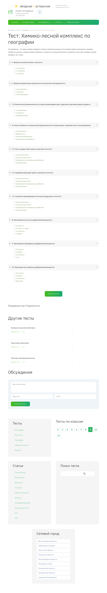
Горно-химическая (21, 154)
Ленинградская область (47, 531)
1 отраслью (19, 72)
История (18, 460)
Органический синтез (22, 156)
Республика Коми (45, 536)
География (25, 29)
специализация (20, 88)
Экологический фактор (23, 135)
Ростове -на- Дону (21, 227)
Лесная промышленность (81, 328)
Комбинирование (21, 114)
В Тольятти (19, 225)
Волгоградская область (47, 513)
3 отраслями (19, 70)
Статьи (58, 21)
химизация (18, 91)
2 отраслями (19, 67)
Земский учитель (21, 480)
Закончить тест (53, 293)
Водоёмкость (19, 133)
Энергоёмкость (20, 130)
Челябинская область (46, 545)
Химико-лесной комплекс (18, 328)
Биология (18, 407)
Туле (16, 256)
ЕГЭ (16, 485)
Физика (18, 422)
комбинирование (21, 93)
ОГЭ (16, 490)
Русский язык (20, 444)
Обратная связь (73, 21)
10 (95, 401)
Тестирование (43, 21)
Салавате (18, 233)
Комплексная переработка (24, 138)
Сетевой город (28, 21)
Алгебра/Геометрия (22, 475)
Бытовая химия (20, 162)
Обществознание (22, 417)
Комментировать (20, 376)
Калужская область (46, 527)
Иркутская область (45, 522)
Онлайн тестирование (24, 10)
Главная (15, 21)
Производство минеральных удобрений (28, 159)
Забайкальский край (46, 518)
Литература (19, 449)
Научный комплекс (51, 326)
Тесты (18, 29)
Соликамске (19, 230)
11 (58, 407)
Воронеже (18, 280)
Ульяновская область (46, 540)
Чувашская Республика (47, 549)
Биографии (19, 402)
